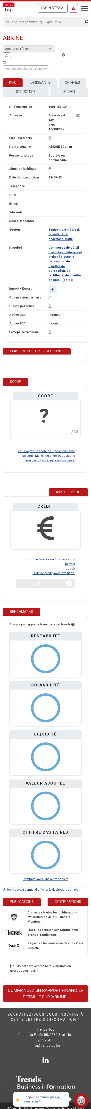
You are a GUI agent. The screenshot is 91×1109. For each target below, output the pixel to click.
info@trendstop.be (45, 1046)
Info (13, 83)
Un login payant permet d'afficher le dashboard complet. (41, 889)
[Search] (44, 22)
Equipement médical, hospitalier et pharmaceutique (64, 234)
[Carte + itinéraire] (78, 115)
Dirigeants (40, 83)
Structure (25, 92)
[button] (53, 289)
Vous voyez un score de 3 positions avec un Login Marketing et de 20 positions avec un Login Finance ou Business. (46, 455)
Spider (69, 92)
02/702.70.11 (45, 1040)
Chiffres (72, 83)
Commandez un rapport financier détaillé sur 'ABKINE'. (45, 993)
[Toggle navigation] (83, 8)
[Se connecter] (73, 8)
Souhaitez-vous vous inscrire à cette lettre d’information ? (45, 1017)
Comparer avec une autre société (45, 879)
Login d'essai (53, 8)
